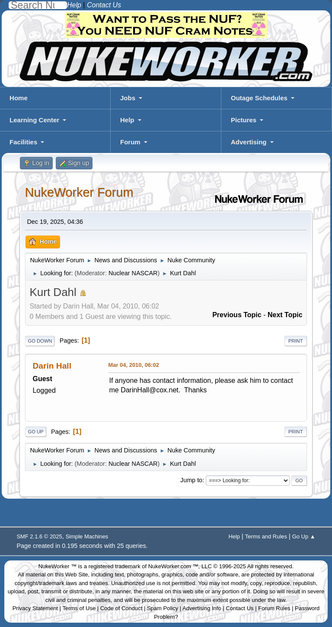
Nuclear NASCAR (133, 273)
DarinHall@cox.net (150, 390)
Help (127, 120)
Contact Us (239, 608)
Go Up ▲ (304, 536)
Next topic (285, 314)
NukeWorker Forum (79, 192)
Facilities (23, 142)
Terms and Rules (266, 536)
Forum (130, 142)
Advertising (249, 142)
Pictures (243, 120)
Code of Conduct (121, 608)
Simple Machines (87, 536)
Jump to (191, 480)
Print (295, 341)
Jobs (127, 98)
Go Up (35, 431)
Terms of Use (79, 608)
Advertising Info (201, 608)
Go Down (40, 341)
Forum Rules (274, 608)
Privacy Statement (35, 608)
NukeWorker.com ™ (173, 566)
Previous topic (237, 314)
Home (19, 98)
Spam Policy (162, 608)
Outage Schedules (259, 98)
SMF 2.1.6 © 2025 (39, 536)
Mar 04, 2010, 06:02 (133, 365)
